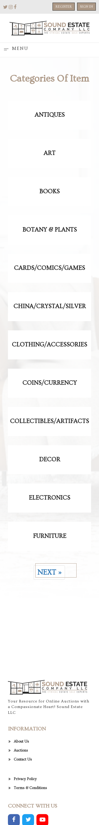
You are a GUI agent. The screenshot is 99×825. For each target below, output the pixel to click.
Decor (49, 459)
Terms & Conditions (30, 819)
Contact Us (23, 790)
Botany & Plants (49, 229)
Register (63, 6)
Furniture (49, 536)
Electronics (49, 497)
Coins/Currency (49, 382)
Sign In (86, 6)
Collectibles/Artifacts (49, 421)
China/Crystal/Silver (49, 306)
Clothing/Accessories (49, 344)
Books (49, 191)
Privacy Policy (25, 810)
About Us (21, 772)
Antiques (50, 114)
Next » (49, 572)
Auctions (21, 781)
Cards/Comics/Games (49, 268)
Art (49, 153)
